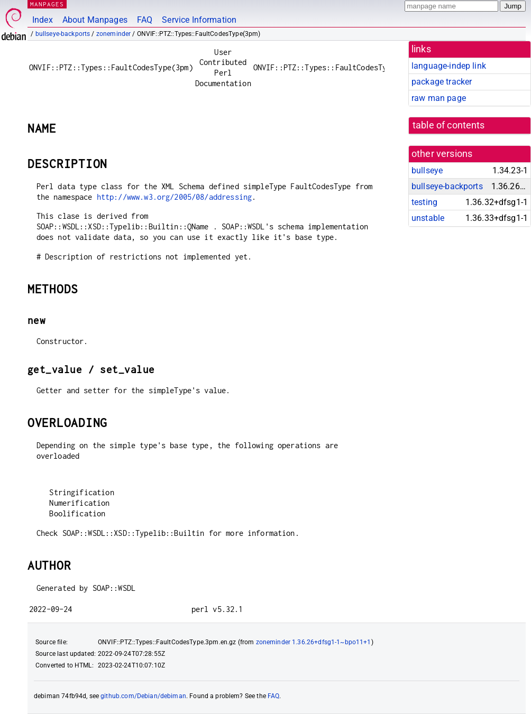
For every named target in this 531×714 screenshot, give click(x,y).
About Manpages (94, 20)
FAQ (144, 20)
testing (424, 202)
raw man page (438, 98)
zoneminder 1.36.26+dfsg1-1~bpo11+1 (313, 642)
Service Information (199, 20)
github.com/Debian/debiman (143, 696)
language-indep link (448, 66)
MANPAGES (47, 4)
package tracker (441, 82)
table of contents (449, 125)
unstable (427, 218)
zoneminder (113, 34)
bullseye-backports (62, 34)
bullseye (427, 170)
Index (42, 20)
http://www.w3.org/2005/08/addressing (174, 196)
